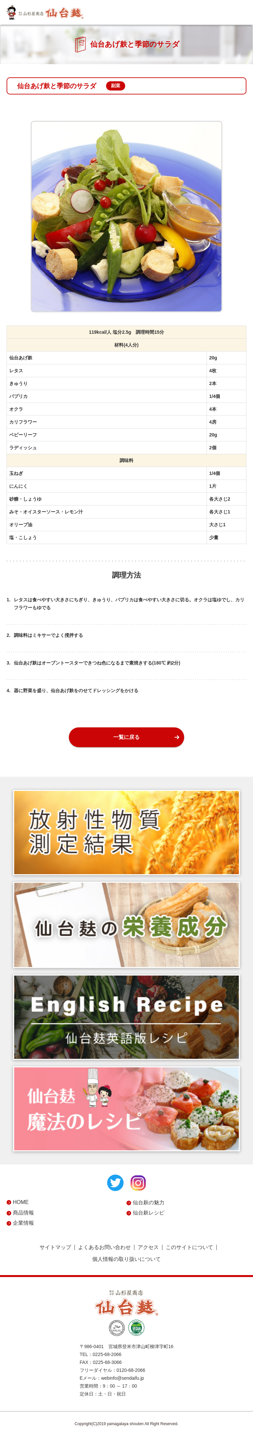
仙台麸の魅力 (148, 1202)
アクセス (148, 1247)
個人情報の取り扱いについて (126, 1259)
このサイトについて (189, 1247)
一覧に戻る (126, 737)
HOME (21, 1202)
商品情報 (23, 1212)
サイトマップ (55, 1247)
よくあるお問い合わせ (104, 1247)
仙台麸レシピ (148, 1212)
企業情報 (23, 1223)
